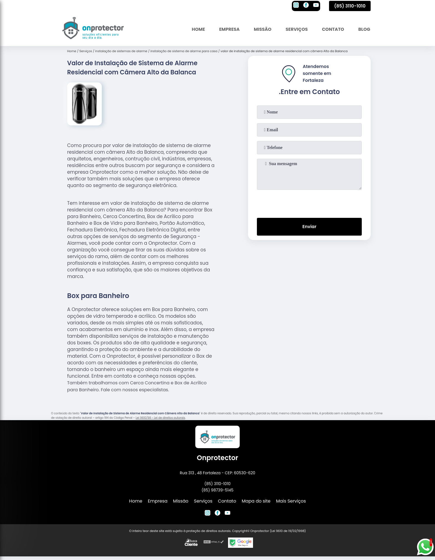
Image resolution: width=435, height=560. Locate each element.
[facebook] (306, 5)
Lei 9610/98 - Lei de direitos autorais (160, 418)
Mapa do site (256, 501)
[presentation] (309, 202)
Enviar (309, 226)
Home (198, 29)
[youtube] (316, 5)
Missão (262, 29)
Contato (333, 29)
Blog (364, 29)
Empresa (229, 29)
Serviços (296, 29)
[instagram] (296, 5)
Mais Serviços (291, 501)
